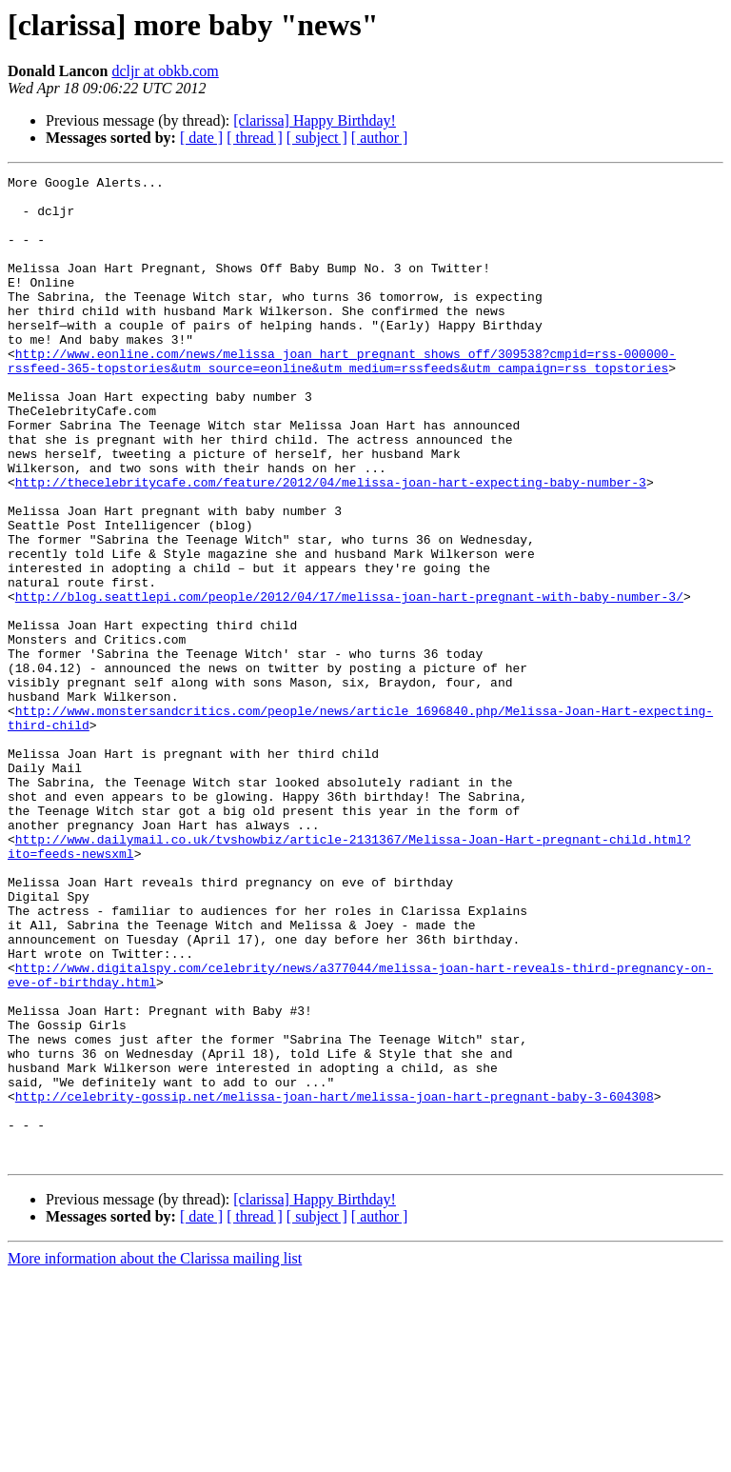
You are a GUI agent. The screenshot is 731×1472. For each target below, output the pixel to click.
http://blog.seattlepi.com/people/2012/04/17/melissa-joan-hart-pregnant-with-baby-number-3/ (349, 681)
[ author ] (379, 137)
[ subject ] (316, 137)
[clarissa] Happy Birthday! (314, 120)
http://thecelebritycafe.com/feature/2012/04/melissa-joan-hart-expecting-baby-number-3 (330, 544)
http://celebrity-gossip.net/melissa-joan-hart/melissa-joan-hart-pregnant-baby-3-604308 (334, 1281)
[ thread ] (255, 137)
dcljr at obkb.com (164, 71)
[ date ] (201, 137)
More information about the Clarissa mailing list (155, 1455)
